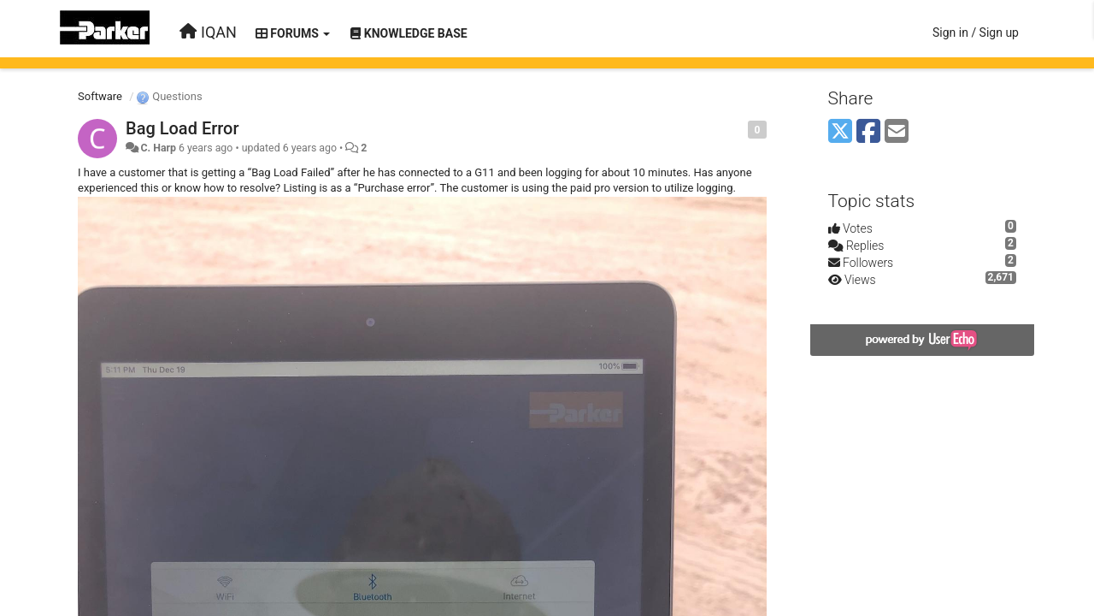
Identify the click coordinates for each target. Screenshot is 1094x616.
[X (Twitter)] (840, 132)
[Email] (897, 132)
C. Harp (158, 148)
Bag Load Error (182, 128)
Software (100, 96)
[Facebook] (868, 132)
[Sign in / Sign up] (976, 32)
